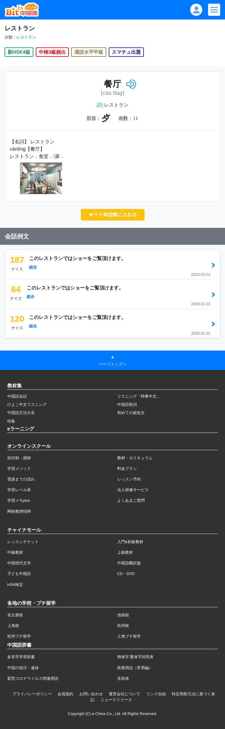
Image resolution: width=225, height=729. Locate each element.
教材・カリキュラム (135, 458)
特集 (11, 421)
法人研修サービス (133, 490)
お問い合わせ (91, 694)
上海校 (13, 625)
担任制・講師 (19, 458)
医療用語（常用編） (135, 668)
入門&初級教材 (130, 541)
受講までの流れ (21, 479)
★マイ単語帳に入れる (112, 214)
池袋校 (123, 615)
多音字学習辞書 (21, 657)
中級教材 (15, 552)
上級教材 (125, 552)
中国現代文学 (19, 563)
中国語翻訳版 (129, 563)
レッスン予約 (129, 479)
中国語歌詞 (127, 404)
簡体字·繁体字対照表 (135, 657)
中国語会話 (17, 396)
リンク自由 (156, 694)
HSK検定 (15, 584)
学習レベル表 (19, 490)
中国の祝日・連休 (23, 668)
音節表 (123, 678)
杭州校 (123, 625)
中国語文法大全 (21, 412)
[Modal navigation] (214, 10)
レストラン (26, 37)
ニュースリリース (116, 699)
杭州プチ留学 (19, 636)
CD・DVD (126, 573)
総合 (33, 267)
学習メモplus (18, 500)
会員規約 (65, 694)
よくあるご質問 (131, 500)
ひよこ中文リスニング (27, 404)
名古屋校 (15, 615)
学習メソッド (19, 468)
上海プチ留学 (129, 636)
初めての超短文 (131, 412)
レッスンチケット (23, 541)
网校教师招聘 (19, 511)
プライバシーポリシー (32, 694)
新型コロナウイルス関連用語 (32, 678)
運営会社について (124, 694)
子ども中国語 (19, 573)
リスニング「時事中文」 (138, 396)
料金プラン (127, 468)
